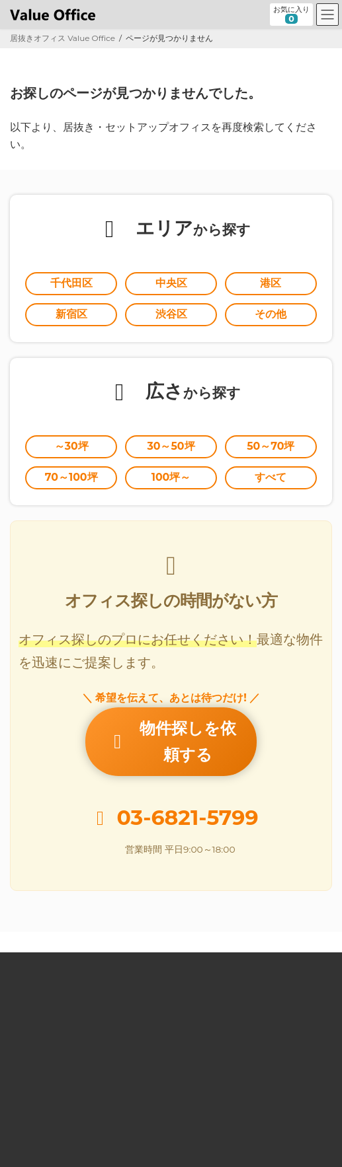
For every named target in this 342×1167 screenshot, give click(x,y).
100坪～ (171, 477)
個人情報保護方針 (41, 1087)
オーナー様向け (37, 1015)
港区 (270, 283)
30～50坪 (170, 446)
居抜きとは (30, 968)
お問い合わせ (34, 1063)
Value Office (34, 944)
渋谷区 (171, 314)
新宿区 (71, 314)
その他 (270, 314)
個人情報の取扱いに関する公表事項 (73, 1110)
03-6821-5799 (188, 797)
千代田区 (71, 283)
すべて (270, 477)
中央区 (171, 283)
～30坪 (71, 446)
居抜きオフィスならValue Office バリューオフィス (188, 1145)
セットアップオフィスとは (57, 992)
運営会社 (26, 1039)
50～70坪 (270, 446)
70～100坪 (71, 477)
